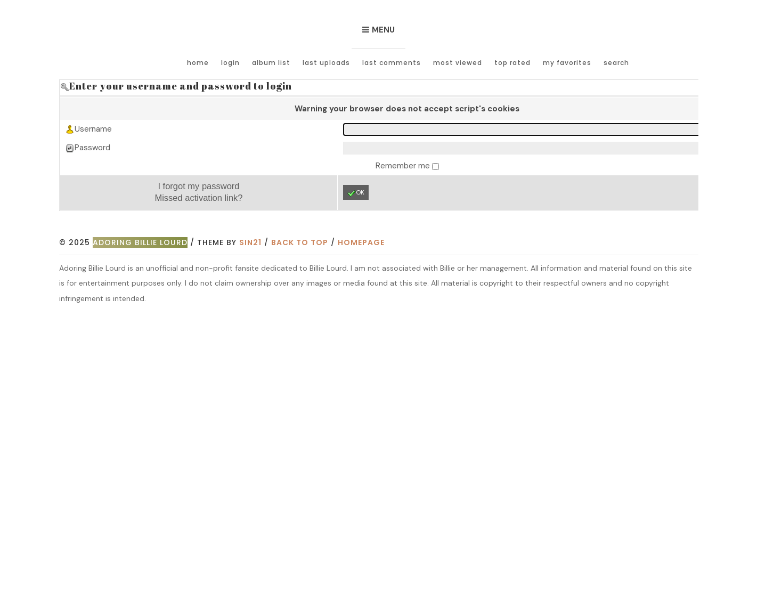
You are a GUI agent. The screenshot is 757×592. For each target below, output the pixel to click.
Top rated (512, 62)
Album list (271, 62)
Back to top (299, 242)
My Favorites (567, 62)
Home (198, 62)
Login (230, 62)
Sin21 (250, 242)
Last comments (391, 62)
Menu (383, 30)
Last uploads (326, 62)
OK (355, 193)
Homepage (361, 242)
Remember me (404, 165)
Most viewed (457, 62)
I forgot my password (198, 186)
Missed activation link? (198, 197)
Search (616, 62)
